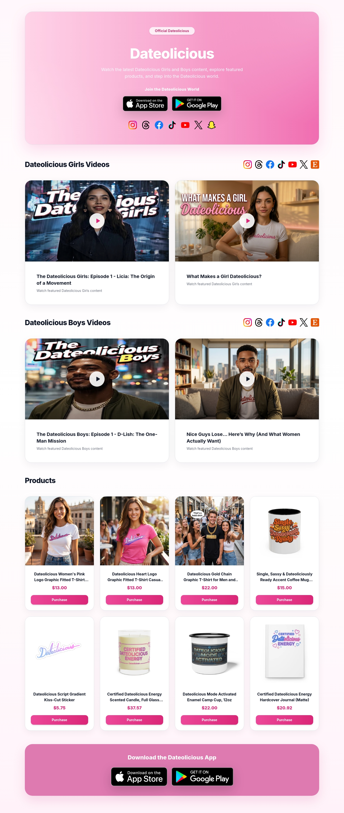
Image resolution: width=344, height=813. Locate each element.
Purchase (59, 600)
